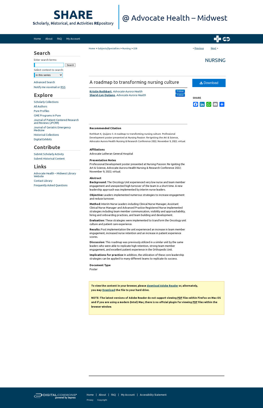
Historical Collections (46, 134)
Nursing (126, 48)
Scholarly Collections (46, 101)
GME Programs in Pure (47, 115)
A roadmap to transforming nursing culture (134, 82)
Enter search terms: (45, 59)
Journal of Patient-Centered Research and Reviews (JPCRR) (56, 121)
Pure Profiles (41, 110)
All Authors (40, 106)
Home (92, 48)
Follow (180, 91)
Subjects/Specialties (109, 48)
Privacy (90, 400)
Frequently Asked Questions (51, 185)
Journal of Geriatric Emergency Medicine (52, 129)
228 (135, 48)
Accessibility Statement (153, 394)
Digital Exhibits (43, 139)
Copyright (102, 400)
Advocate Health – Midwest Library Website (55, 175)
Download (209, 83)
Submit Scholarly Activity (49, 154)
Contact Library (43, 180)
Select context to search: (48, 69)
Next (213, 48)
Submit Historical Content (49, 158)
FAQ (113, 394)
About (102, 394)
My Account (128, 394)
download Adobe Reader (162, 285)
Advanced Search (44, 82)
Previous (199, 48)
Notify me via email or (50, 87)
